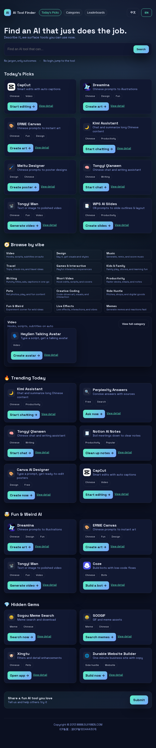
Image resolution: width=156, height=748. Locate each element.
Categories (73, 12)
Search (141, 49)
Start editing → (22, 106)
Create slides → (98, 226)
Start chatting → (99, 149)
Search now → (21, 637)
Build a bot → (96, 585)
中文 (133, 12)
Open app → (19, 675)
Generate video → (24, 226)
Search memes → (100, 637)
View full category (133, 323)
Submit (139, 700)
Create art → (96, 106)
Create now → (21, 495)
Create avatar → (26, 355)
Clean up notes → (100, 453)
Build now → (95, 675)
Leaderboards (96, 12)
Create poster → (23, 187)
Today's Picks (50, 12)
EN (146, 12)
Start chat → (96, 187)
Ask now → (94, 414)
